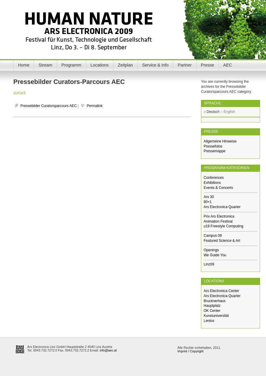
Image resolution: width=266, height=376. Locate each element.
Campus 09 (213, 236)
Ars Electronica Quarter (222, 207)
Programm (71, 65)
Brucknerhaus (215, 301)
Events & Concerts (218, 188)
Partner (185, 65)
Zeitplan (125, 65)
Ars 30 (209, 197)
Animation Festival (218, 221)
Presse (207, 65)
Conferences (214, 178)
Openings (211, 250)
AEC (227, 65)
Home (23, 65)
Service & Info (155, 65)
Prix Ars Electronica (219, 216)
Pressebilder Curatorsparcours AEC (48, 106)
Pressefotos (213, 146)
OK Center (212, 311)
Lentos (209, 321)
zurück (19, 92)
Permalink (95, 106)
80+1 (208, 202)
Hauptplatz (212, 306)
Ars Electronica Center (221, 291)
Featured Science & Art (222, 241)
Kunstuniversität (216, 316)
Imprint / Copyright (190, 351)
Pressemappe (215, 151)
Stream (45, 65)
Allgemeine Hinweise (220, 141)
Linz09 (209, 264)
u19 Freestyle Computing (223, 226)
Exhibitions (212, 183)
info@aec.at (108, 350)
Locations (99, 65)
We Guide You (215, 255)
